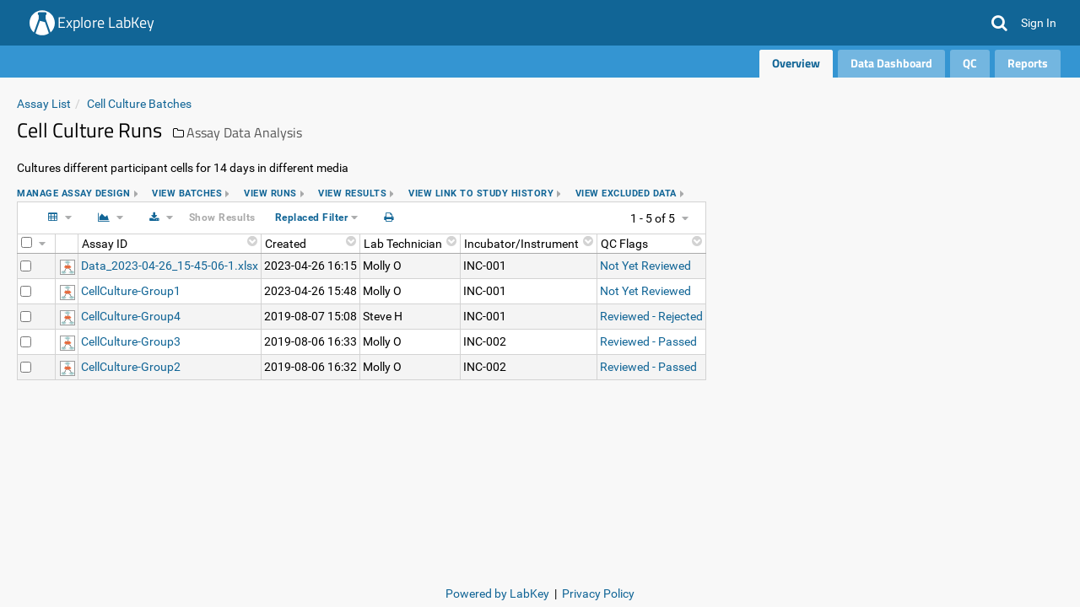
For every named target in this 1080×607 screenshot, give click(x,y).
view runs (270, 193)
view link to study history (481, 193)
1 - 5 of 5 (652, 218)
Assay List (44, 103)
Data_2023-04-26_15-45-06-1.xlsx (169, 265)
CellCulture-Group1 (131, 291)
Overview (796, 63)
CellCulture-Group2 (131, 366)
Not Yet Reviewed (645, 265)
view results (352, 193)
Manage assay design (74, 193)
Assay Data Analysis (244, 132)
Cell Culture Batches (139, 103)
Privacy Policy (598, 593)
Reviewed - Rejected (651, 316)
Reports (1027, 63)
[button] (999, 22)
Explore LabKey (105, 22)
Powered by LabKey (497, 593)
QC (970, 63)
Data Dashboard (891, 63)
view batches (187, 193)
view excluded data (626, 193)
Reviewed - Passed (648, 341)
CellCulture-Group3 (131, 341)
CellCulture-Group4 (131, 316)
